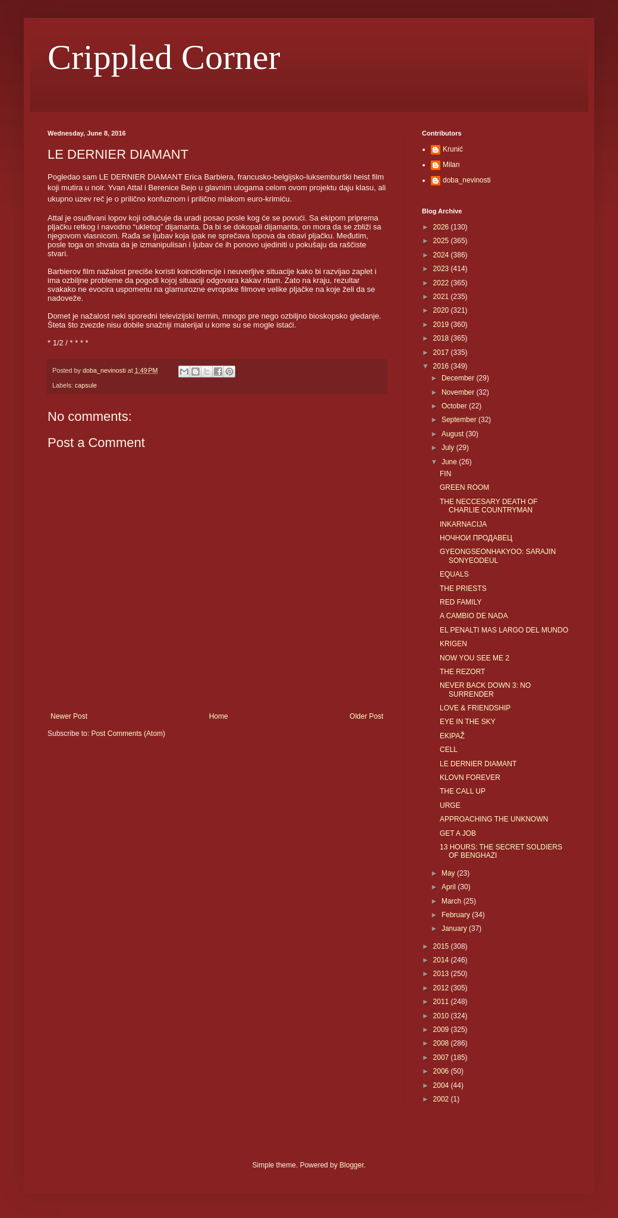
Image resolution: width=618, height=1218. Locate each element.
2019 (442, 324)
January (455, 928)
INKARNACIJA (463, 524)
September (460, 420)
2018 (442, 338)
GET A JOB (458, 833)
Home (218, 716)
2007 (442, 1057)
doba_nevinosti (467, 180)
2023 (442, 269)
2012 (442, 988)
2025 (442, 241)
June (450, 462)
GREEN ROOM (464, 487)
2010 (442, 1016)
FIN (445, 474)
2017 (442, 352)
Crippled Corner (164, 57)
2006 (442, 1071)
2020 (442, 310)
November (459, 392)
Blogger (351, 1165)
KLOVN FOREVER (470, 777)
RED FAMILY (460, 602)
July (449, 447)
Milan (451, 164)
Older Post (366, 716)
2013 (442, 974)
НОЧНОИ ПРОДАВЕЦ (476, 538)
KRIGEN (453, 644)
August (454, 434)
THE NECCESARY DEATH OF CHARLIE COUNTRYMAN (489, 506)
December (459, 378)
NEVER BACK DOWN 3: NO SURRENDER (485, 689)
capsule (86, 385)
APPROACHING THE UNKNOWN (494, 819)
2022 (442, 283)
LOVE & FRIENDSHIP (475, 708)
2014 (442, 960)
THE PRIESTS (463, 588)
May (449, 873)
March (453, 901)
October (455, 406)
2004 (442, 1085)
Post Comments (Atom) (128, 733)
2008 (442, 1043)
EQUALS (454, 574)
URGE (450, 805)
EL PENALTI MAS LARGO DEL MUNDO (504, 630)
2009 (442, 1029)
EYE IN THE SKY (468, 721)
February (457, 915)
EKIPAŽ (452, 736)
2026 (442, 227)
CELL (449, 749)
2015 (442, 946)
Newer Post (69, 716)
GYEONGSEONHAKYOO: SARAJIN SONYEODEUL (498, 555)
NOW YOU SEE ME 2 (474, 658)
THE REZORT (462, 672)
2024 (442, 255)
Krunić (453, 149)
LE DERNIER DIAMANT (478, 764)
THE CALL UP (462, 791)
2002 (442, 1099)
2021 (442, 296)
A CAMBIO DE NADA (474, 616)
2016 (442, 366)
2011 (442, 1001)
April (450, 887)
